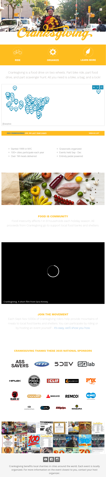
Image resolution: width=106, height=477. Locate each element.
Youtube (45, 459)
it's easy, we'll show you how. (72, 328)
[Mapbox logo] (6, 124)
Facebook (51, 459)
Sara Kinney (42, 301)
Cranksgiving (10, 301)
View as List (94, 133)
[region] (53, 105)
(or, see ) (36, 133)
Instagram (57, 459)
